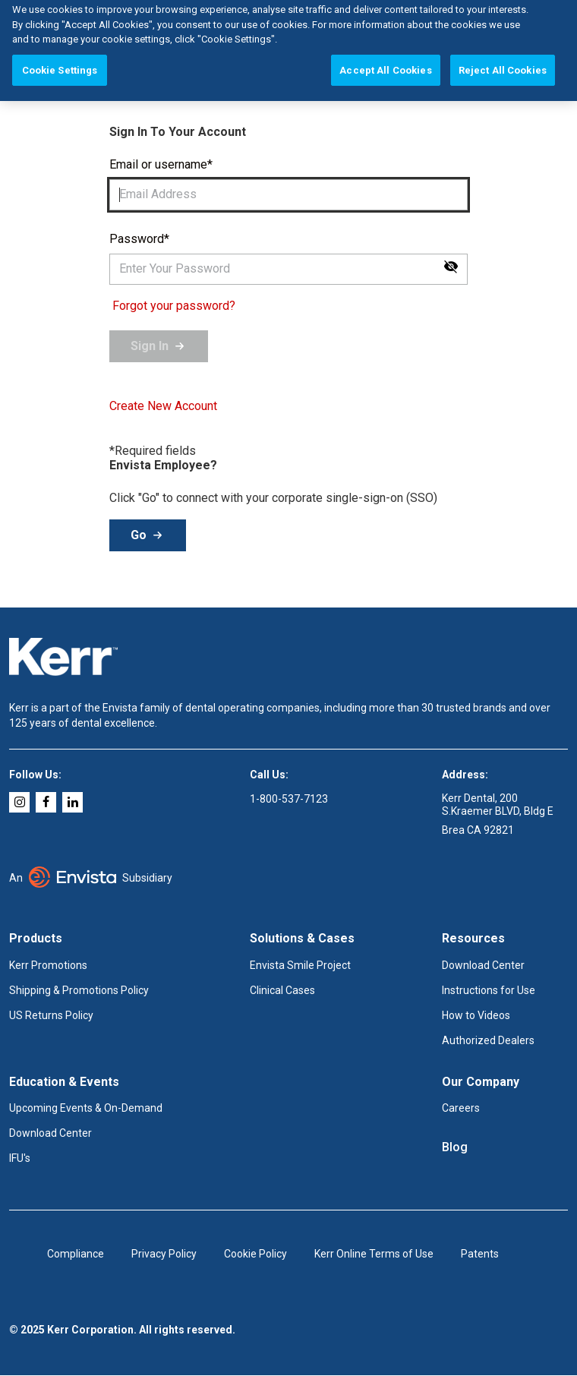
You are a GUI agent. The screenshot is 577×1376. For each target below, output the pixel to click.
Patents (480, 1254)
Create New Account (163, 406)
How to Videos (476, 1015)
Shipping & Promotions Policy (79, 990)
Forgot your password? (173, 305)
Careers (461, 1108)
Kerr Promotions (48, 965)
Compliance (75, 1254)
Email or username (158, 164)
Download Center (483, 965)
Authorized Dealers (488, 1040)
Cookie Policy (255, 1254)
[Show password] (451, 266)
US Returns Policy (51, 1015)
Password (136, 239)
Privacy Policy (164, 1254)
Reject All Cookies (503, 58)
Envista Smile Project (300, 965)
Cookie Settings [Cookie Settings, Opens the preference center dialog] (60, 58)
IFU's (19, 1158)
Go (139, 535)
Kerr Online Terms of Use (374, 1254)
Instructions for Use (488, 990)
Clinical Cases (282, 990)
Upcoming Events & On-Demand (85, 1108)
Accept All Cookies (385, 58)
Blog (455, 1147)
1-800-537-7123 (289, 799)
